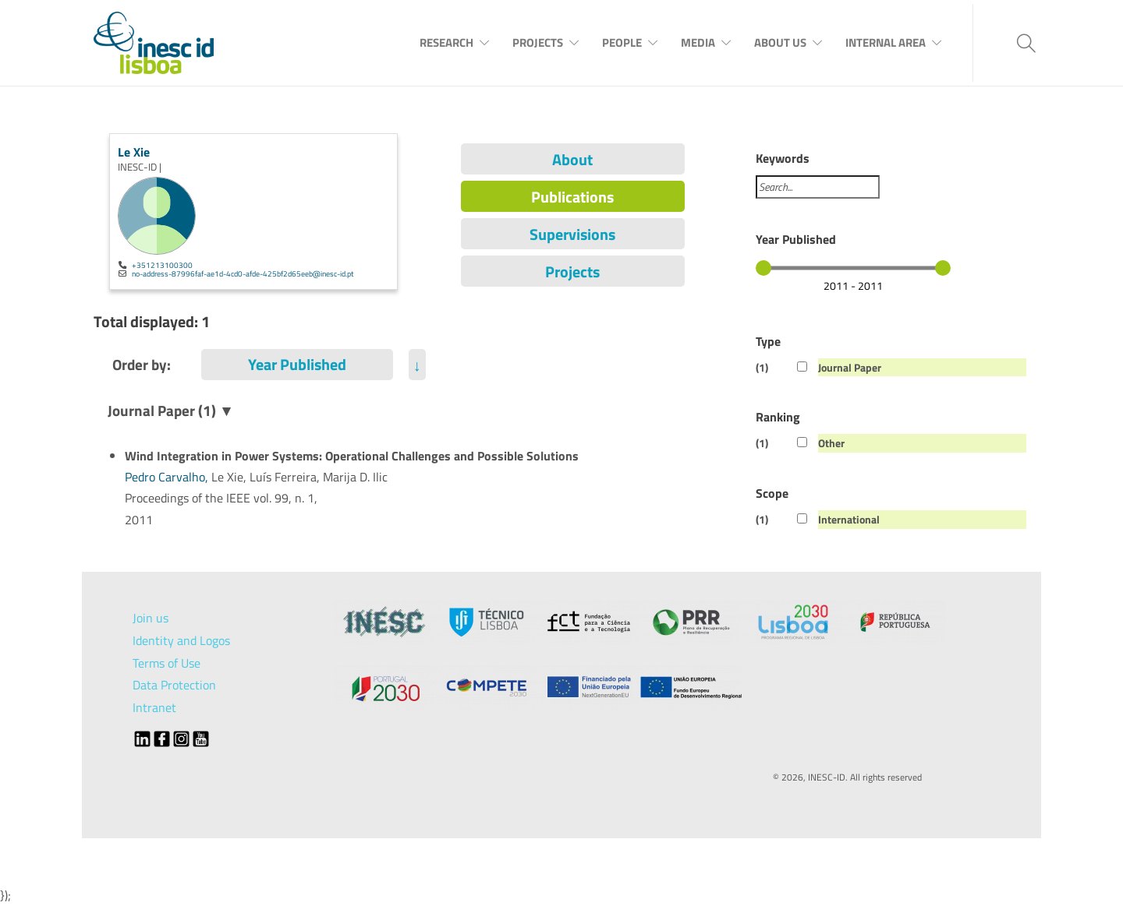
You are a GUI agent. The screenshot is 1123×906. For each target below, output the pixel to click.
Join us (150, 617)
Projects (537, 42)
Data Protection (174, 684)
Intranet (154, 707)
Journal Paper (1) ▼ (171, 410)
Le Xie (134, 152)
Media (698, 42)
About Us (780, 42)
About (572, 159)
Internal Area (885, 42)
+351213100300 (162, 265)
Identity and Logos (181, 640)
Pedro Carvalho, (168, 476)
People (622, 42)
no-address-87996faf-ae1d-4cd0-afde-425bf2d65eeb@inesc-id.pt (243, 273)
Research (446, 42)
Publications (572, 197)
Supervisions (572, 234)
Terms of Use (166, 663)
